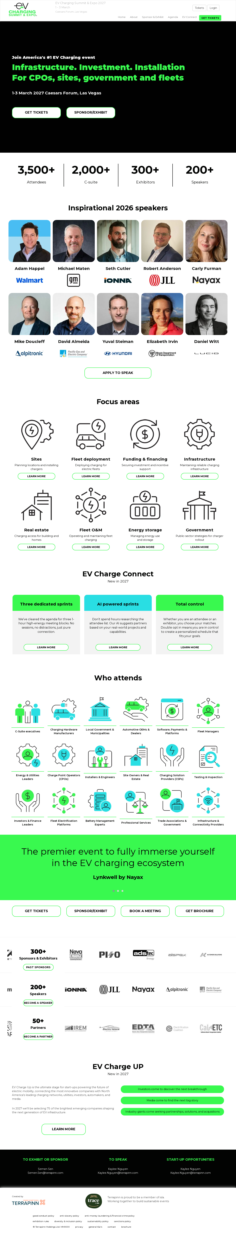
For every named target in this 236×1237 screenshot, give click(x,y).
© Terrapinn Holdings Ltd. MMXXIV (51, 1226)
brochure (126, 1226)
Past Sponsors (38, 967)
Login (213, 8)
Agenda (173, 16)
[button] (113, 891)
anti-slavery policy (69, 1215)
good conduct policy (43, 1215)
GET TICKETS (36, 112)
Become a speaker (38, 1002)
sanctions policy (122, 1221)
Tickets (199, 8)
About (134, 16)
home (122, 16)
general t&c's (95, 1226)
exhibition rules (41, 1221)
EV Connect (189, 16)
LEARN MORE (63, 1129)
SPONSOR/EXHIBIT (90, 112)
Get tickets (210, 17)
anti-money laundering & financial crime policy (110, 1215)
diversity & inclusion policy (68, 1221)
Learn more (36, 476)
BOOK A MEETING (145, 911)
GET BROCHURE (200, 911)
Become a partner (38, 1036)
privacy (79, 1226)
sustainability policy (98, 1221)
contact (112, 1226)
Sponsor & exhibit (153, 16)
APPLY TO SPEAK (118, 373)
